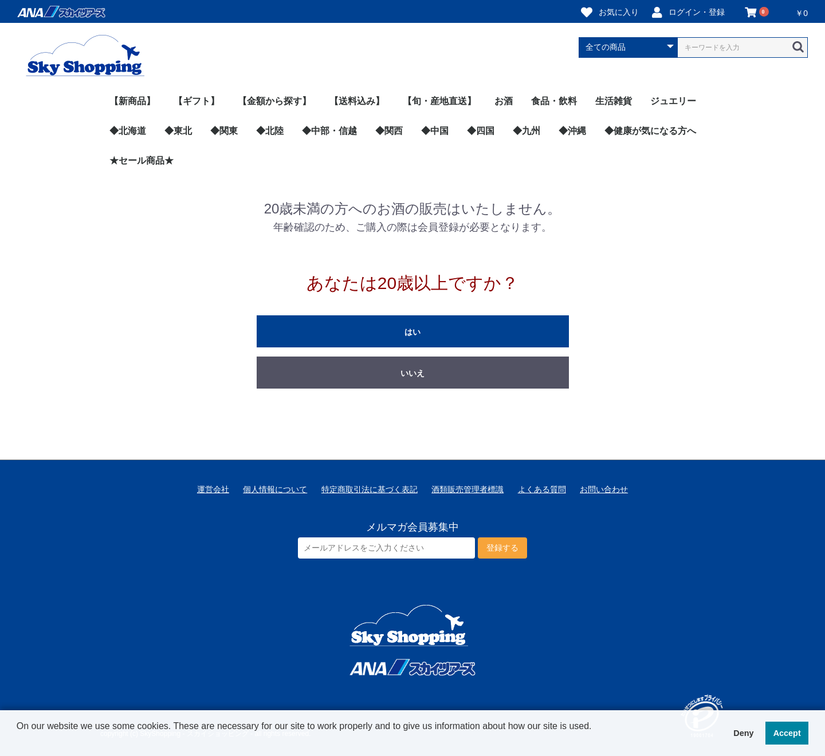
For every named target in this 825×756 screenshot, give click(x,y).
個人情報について (275, 489)
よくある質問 (542, 489)
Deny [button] (743, 733)
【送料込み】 (356, 101)
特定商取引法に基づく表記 (369, 489)
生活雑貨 (613, 101)
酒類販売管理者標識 (467, 489)
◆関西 (389, 131)
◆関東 (224, 131)
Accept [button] (787, 733)
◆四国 (480, 131)
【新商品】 (132, 101)
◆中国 (435, 131)
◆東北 (178, 131)
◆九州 (526, 131)
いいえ (412, 373)
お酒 (503, 101)
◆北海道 (127, 131)
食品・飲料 (554, 101)
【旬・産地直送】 (439, 101)
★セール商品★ (141, 160)
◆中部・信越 (329, 131)
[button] (18, 741)
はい (412, 332)
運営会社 (213, 489)
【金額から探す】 (274, 101)
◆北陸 (270, 131)
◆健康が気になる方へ (650, 131)
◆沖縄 (572, 131)
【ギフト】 (196, 101)
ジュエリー (673, 101)
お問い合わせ (604, 489)
